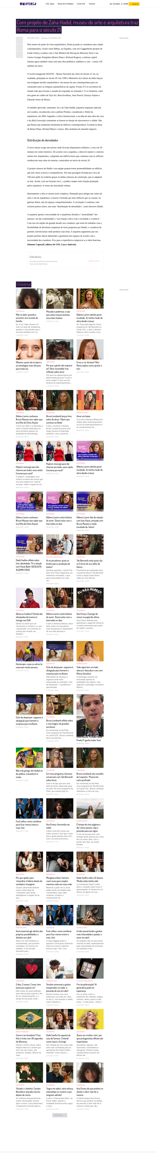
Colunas (92, 4)
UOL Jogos (50, 4)
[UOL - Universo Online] (38, 4)
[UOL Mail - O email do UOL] (116, 4)
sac (111, 4)
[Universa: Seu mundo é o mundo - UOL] (28, 4)
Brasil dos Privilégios (66, 4)
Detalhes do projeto (93, 261)
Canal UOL (81, 4)
